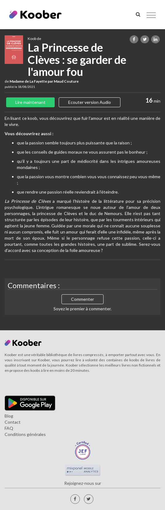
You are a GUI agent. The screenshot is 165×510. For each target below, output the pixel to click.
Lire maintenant (30, 102)
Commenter (82, 299)
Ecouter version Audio (89, 102)
